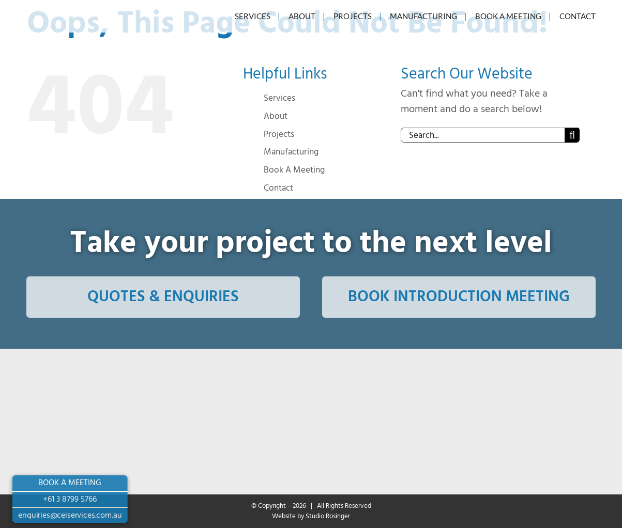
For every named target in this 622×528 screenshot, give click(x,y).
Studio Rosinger (328, 516)
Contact (278, 188)
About (275, 116)
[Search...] (483, 135)
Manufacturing (291, 152)
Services (279, 98)
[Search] (572, 135)
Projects (279, 134)
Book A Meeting (294, 170)
